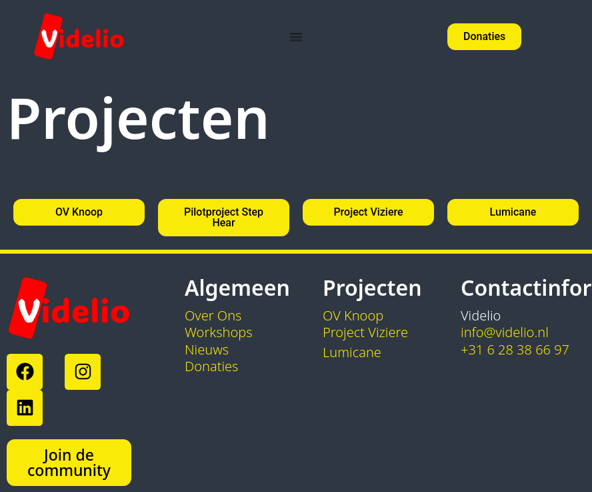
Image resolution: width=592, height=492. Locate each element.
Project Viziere (365, 332)
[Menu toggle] (296, 36)
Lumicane (352, 352)
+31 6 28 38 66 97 (515, 349)
